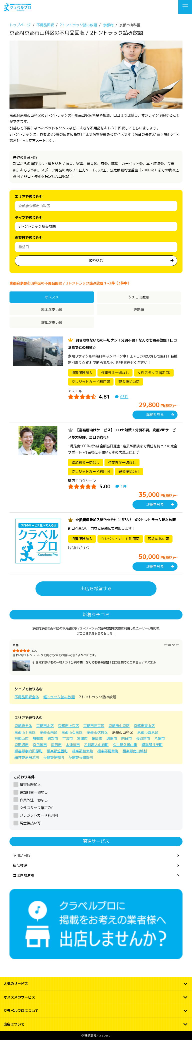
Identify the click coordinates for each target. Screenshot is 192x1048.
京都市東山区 (144, 733)
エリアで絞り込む (29, 196)
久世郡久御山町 (125, 752)
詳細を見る (155, 414)
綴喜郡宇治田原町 (28, 758)
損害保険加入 (30, 791)
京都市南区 (48, 739)
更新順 (139, 309)
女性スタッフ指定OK (36, 814)
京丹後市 (40, 752)
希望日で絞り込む (29, 237)
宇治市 (67, 745)
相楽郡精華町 (107, 758)
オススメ (52, 297)
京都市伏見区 (97, 739)
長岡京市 (143, 745)
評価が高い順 (51, 322)
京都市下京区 (25, 739)
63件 (124, 396)
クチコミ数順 (138, 297)
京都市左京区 (93, 733)
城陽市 (111, 745)
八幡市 (159, 745)
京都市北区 (45, 733)
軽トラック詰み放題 (59, 704)
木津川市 (73, 752)
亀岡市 (97, 745)
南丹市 (56, 752)
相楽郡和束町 (82, 758)
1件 (123, 486)
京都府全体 (23, 733)
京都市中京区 (119, 733)
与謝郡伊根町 (53, 764)
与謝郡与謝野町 (80, 764)
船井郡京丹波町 (26, 764)
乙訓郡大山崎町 (96, 752)
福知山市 (21, 745)
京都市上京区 (68, 733)
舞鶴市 (38, 745)
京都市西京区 (147, 739)
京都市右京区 (72, 739)
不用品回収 (21, 862)
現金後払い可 (30, 830)
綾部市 (53, 745)
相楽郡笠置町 (57, 758)
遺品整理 (20, 872)
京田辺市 (21, 752)
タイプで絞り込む (29, 217)
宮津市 (82, 745)
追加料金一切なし (34, 799)
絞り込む (96, 260)
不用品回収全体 (26, 704)
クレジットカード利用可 (39, 822)
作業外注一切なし (34, 807)
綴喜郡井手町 (152, 752)
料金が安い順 (51, 309)
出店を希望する (96, 596)
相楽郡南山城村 (134, 758)
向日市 (126, 745)
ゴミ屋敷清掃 (23, 882)
